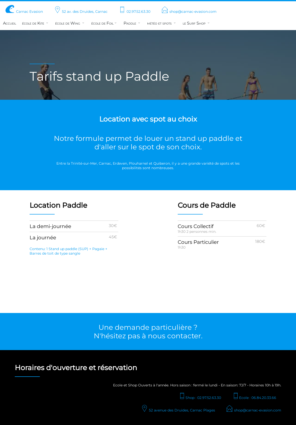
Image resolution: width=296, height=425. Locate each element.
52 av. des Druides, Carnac (81, 11)
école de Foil (104, 23)
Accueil (9, 23)
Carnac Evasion (24, 11)
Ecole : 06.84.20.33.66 (254, 397)
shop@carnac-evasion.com (189, 11)
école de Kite (35, 23)
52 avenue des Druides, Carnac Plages (178, 410)
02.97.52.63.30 (134, 11)
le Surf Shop (197, 23)
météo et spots (162, 23)
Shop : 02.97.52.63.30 (199, 397)
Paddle (132, 23)
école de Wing (70, 23)
